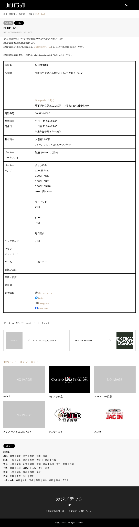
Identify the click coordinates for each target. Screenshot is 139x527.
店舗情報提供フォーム (42, 47)
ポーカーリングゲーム (18, 323)
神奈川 (40, 460)
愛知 (39, 464)
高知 (32, 476)
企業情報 (73, 511)
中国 (5, 472)
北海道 (6, 452)
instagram (43, 303)
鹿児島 (65, 480)
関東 (5, 460)
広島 (32, 472)
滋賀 (47, 468)
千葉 (12, 460)
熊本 (45, 480)
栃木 (32, 460)
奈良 (41, 468)
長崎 (58, 480)
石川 (52, 464)
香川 (25, 476)
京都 (12, 468)
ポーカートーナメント (39, 323)
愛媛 (19, 476)
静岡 (72, 464)
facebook (43, 308)
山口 (12, 472)
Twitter (69, 505)
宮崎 (31, 480)
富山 (19, 464)
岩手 (25, 456)
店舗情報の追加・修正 (56, 511)
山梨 (25, 464)
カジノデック (69, 498)
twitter (41, 298)
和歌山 (26, 468)
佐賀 (18, 480)
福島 (32, 456)
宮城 (12, 456)
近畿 (5, 468)
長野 (65, 464)
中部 (5, 464)
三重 (12, 464)
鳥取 (39, 472)
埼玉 (19, 460)
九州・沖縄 (8, 480)
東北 (5, 456)
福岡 (51, 480)
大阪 (19, 23)
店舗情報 (8, 23)
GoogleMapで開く (44, 100)
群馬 (47, 460)
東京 (25, 460)
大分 (25, 480)
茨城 (54, 460)
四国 (5, 476)
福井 (58, 464)
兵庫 (19, 468)
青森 (45, 456)
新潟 (45, 464)
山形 (19, 456)
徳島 (12, 476)
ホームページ (45, 293)
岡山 (19, 472)
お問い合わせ (85, 511)
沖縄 (38, 480)
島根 (25, 472)
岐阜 (32, 464)
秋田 (39, 456)
